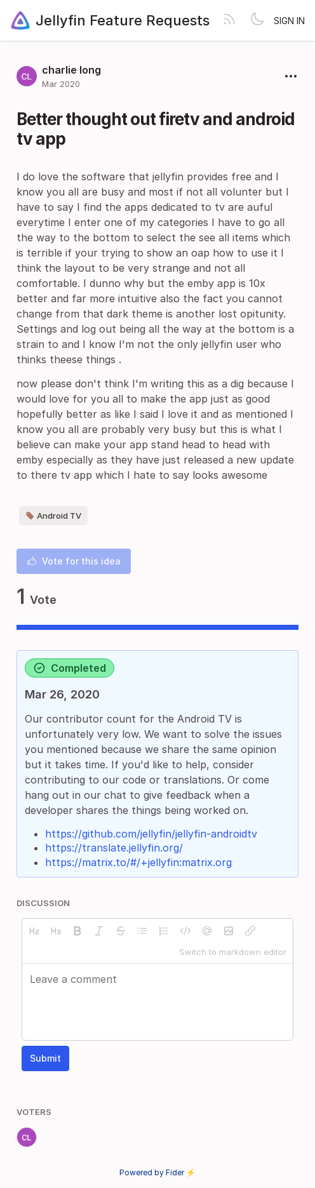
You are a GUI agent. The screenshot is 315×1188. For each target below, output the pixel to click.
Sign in (289, 20)
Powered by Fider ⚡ (157, 1172)
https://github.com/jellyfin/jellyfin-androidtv (151, 833)
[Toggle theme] (257, 20)
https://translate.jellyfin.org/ (114, 847)
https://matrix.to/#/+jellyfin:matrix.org (138, 862)
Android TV (53, 515)
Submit (45, 1058)
